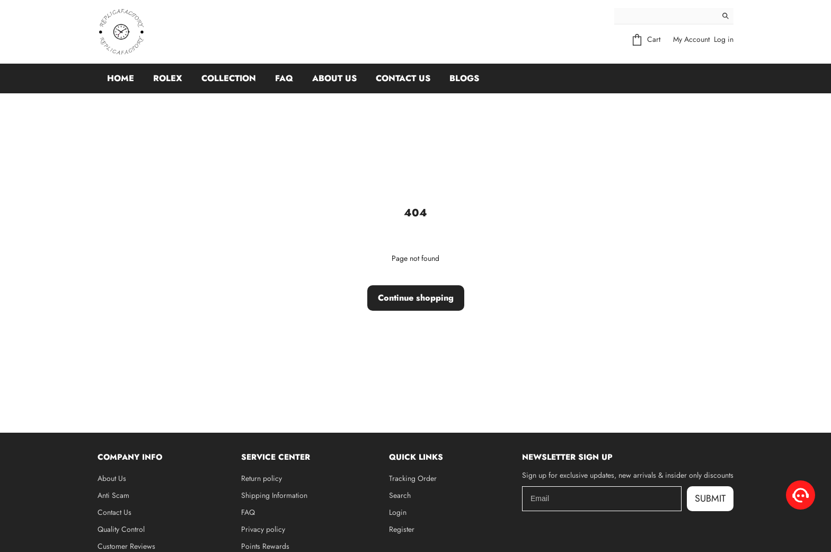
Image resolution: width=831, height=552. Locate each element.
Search (400, 495)
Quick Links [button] (416, 457)
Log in (723, 39)
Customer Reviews (126, 546)
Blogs (464, 78)
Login (397, 512)
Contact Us (403, 78)
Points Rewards (265, 546)
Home (120, 78)
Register (401, 529)
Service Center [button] (275, 457)
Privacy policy (263, 529)
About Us (334, 78)
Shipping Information (274, 495)
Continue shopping (416, 298)
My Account (691, 39)
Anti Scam (113, 495)
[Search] (666, 16)
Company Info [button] (130, 457)
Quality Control (121, 529)
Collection (228, 78)
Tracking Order (413, 478)
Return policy (261, 478)
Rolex (167, 78)
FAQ (284, 78)
